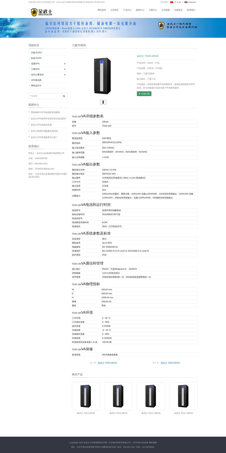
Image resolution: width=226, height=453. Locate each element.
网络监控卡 (36, 85)
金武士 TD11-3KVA (86, 413)
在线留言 (178, 10)
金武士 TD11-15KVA (183, 413)
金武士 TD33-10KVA (107, 363)
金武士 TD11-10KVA (150, 413)
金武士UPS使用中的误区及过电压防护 (48, 118)
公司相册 (165, 10)
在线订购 (144, 94)
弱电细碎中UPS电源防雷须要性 (45, 112)
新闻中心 (140, 10)
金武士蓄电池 (37, 74)
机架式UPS (36, 58)
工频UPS (35, 69)
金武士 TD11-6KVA (118, 413)
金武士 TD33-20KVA (170, 363)
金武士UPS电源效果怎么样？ (44, 137)
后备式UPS (36, 52)
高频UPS (35, 63)
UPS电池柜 (36, 80)
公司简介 (114, 10)
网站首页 (102, 10)
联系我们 (191, 10)
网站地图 (153, 442)
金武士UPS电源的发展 (41, 125)
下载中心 (153, 10)
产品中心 (127, 10)
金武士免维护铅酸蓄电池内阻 (44, 131)
